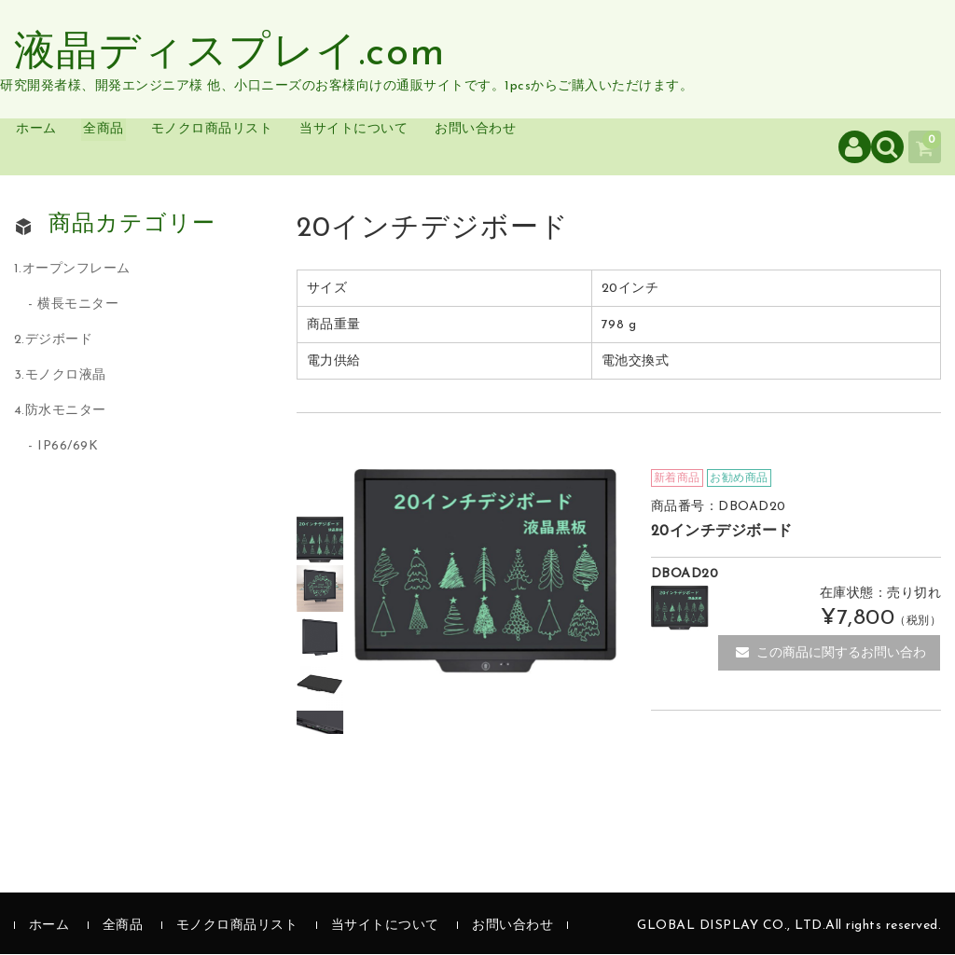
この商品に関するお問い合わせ (831, 659)
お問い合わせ (594, 147)
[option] (321, 541)
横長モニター (77, 305)
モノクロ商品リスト (273, 147)
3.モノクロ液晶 (60, 376)
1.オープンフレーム (72, 271)
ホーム (56, 147)
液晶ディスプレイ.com (230, 54)
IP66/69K (67, 447)
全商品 (141, 147)
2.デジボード (53, 341)
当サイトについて (445, 147)
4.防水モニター (60, 412)
